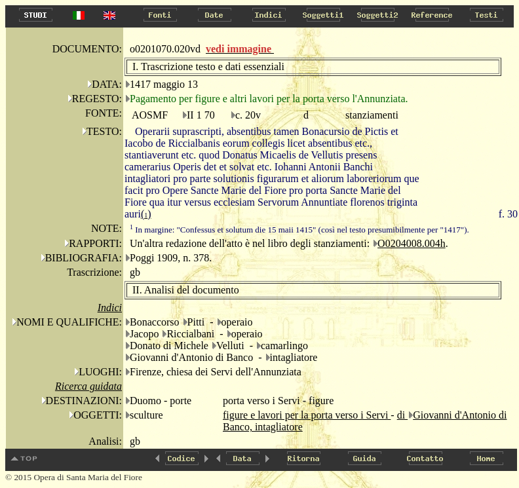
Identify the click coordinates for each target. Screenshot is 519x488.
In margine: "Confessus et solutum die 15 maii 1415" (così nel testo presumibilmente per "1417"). (299, 230)
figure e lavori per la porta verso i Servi (307, 415)
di (402, 415)
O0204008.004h (411, 243)
